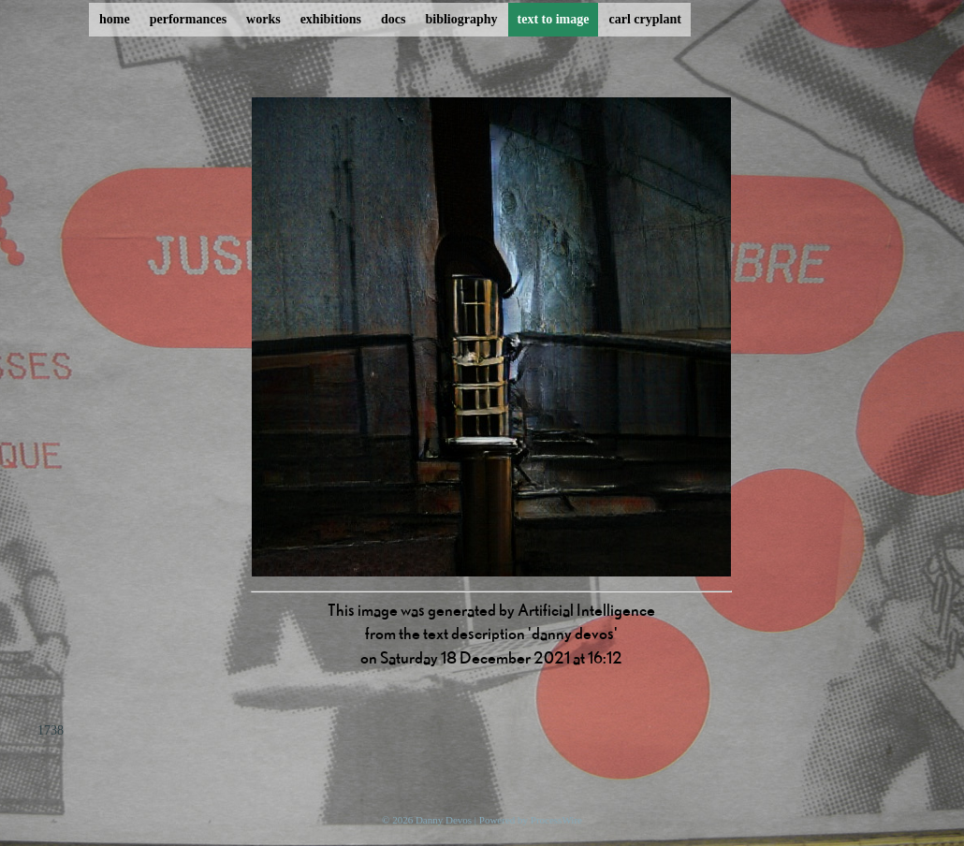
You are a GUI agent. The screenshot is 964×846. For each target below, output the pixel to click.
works (263, 19)
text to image (554, 19)
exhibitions (330, 19)
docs (393, 19)
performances (188, 19)
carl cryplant (644, 19)
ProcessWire (556, 819)
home (114, 19)
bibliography (461, 19)
